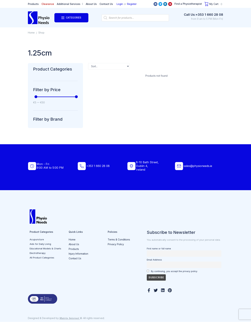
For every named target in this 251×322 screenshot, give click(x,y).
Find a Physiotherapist (188, 3)
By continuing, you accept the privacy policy (172, 271)
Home (31, 32)
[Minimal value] (56, 96)
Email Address (154, 259)
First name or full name (159, 248)
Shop (41, 32)
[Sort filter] (109, 66)
